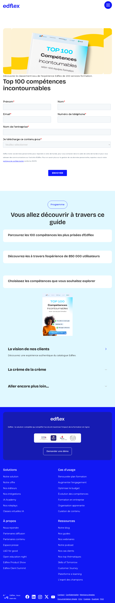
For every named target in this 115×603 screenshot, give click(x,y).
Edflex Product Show (14, 562)
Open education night (15, 556)
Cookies (86, 599)
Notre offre (9, 482)
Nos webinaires (66, 539)
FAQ (102, 599)
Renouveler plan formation (72, 476)
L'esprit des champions (70, 579)
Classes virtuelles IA (13, 511)
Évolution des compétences (73, 494)
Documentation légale (67, 599)
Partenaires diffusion (14, 533)
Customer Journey (68, 568)
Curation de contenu (69, 511)
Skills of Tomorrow (67, 562)
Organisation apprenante (71, 505)
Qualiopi (95, 599)
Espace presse (11, 545)
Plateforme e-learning (70, 574)
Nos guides (64, 533)
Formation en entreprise (71, 499)
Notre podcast (66, 545)
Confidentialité (72, 595)
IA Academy (9, 499)
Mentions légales (87, 595)
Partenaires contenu (14, 539)
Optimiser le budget (69, 488)
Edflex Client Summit (14, 568)
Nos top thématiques (69, 556)
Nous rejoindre (11, 527)
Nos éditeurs (10, 488)
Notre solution (10, 476)
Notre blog (64, 527)
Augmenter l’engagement (72, 482)
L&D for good (10, 551)
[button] (6, 597)
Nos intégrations (12, 494)
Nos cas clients (66, 551)
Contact (61, 595)
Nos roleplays (10, 505)
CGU (80, 599)
